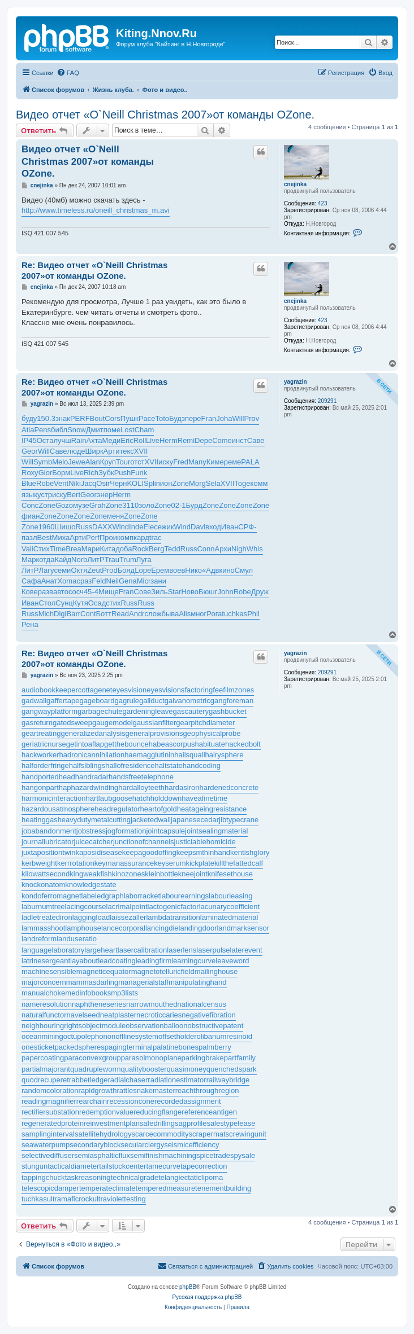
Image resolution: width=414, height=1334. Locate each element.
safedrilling (157, 1123)
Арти (112, 451)
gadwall (33, 700)
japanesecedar (195, 819)
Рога (214, 613)
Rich (91, 472)
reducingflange (157, 1112)
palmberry (215, 1047)
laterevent (246, 950)
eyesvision (129, 690)
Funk (139, 472)
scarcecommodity (159, 1134)
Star (175, 591)
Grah (97, 505)
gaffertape (62, 700)
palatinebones (176, 1047)
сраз (84, 581)
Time (58, 549)
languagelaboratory (52, 950)
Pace (147, 418)
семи (62, 570)
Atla (27, 429)
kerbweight (39, 863)
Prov (251, 418)
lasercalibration (142, 950)
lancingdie (162, 928)
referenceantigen (209, 1112)
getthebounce (126, 744)
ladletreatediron (46, 917)
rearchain (91, 1101)
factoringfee (203, 690)
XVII (141, 451)
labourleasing (230, 896)
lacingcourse (85, 906)
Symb (42, 462)
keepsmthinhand (203, 852)
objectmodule (104, 1025)
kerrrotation (75, 863)
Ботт (103, 613)
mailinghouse (216, 971)
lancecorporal (123, 928)
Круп (108, 462)
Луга (144, 559)
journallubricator (47, 841)
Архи (222, 549)
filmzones (238, 690)
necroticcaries (159, 1015)
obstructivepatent (215, 1025)
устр (44, 494)
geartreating (41, 733)
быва (170, 613)
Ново (190, 591)
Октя (79, 570)
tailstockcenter (122, 1166)
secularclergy (143, 1144)
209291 (327, 401)
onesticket (38, 1047)
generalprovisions (154, 733)
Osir (103, 483)
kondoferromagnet (51, 896)
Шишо (65, 527)
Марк (30, 559)
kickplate (200, 863)
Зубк (106, 472)
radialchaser (128, 1080)
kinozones (128, 874)
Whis (255, 549)
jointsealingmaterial (216, 831)
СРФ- (247, 527)
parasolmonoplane (151, 1058)
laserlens (181, 950)
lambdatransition (173, 917)
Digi (60, 613)
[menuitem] (68, 73)
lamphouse (83, 928)
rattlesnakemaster (146, 1090)
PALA (250, 462)
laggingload (91, 917)
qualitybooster (144, 1069)
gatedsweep (72, 722)
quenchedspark (231, 1069)
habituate (210, 744)
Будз (177, 418)
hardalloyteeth (141, 787)
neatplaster (118, 1015)
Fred (180, 462)
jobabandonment (48, 831)
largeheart (101, 950)
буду (29, 418)
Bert (73, 494)
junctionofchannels (143, 841)
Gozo (64, 505)
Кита (107, 549)
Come (222, 440)
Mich (46, 613)
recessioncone (130, 1101)
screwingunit (246, 1134)
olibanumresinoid (224, 1036)
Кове (29, 591)
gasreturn (37, 722)
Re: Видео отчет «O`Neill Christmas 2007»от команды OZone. (94, 270)
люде (76, 451)
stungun (34, 1166)
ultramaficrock (70, 1199)
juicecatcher (93, 841)
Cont (88, 613)
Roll (139, 440)
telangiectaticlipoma (190, 1177)
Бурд (194, 505)
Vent (61, 483)
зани (158, 581)
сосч (76, 591)
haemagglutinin (149, 755)
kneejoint (193, 874)
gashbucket (228, 711)
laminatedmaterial (229, 917)
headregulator (117, 809)
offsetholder (177, 1036)
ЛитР (95, 559)
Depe (203, 440)
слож (152, 613)
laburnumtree (43, 906)
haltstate (169, 765)
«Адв (210, 570)
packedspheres (80, 1047)
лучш (62, 440)
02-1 (178, 505)
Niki (74, 483)
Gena (128, 581)
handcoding (202, 765)
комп (125, 537)
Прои (108, 537)
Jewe (76, 462)
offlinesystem (136, 1036)
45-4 (91, 591)
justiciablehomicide (205, 841)
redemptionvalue (106, 1112)
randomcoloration (49, 1090)
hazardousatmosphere (57, 809)
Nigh (239, 549)
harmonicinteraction (53, 798)
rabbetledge (88, 1080)
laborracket (142, 896)
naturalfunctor (44, 1015)
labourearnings (184, 896)
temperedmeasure (166, 1188)
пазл (29, 537)
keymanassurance (124, 863)
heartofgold (158, 809)
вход (213, 527)
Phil (253, 613)
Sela (213, 483)
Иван (230, 527)
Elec (150, 527)
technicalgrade (135, 1177)
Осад (97, 603)
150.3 (46, 418)
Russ (83, 527)
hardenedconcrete (228, 787)
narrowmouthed (151, 1004)
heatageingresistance (212, 809)
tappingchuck (43, 1177)
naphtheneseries (99, 1004)
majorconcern (43, 982)
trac (155, 537)
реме (232, 462)
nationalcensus (201, 1004)
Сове (143, 591)
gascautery (190, 711)
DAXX (102, 527)
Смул (244, 570)
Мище (108, 591)
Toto (162, 418)
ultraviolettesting (119, 1199)
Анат (49, 581)
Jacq (88, 483)
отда (46, 559)
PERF (80, 418)
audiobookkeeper (49, 690)
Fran (209, 418)
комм (259, 483)
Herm (168, 440)
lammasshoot (43, 928)
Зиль (159, 591)
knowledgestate (90, 884)
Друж (260, 591)
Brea (73, 549)
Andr (136, 613)
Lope (143, 570)
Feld (99, 581)
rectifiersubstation (50, 1112)
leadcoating (117, 960)
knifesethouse (230, 874)
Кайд (62, 559)
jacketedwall (151, 819)
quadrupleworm (95, 1069)
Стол (47, 603)
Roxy (29, 472)
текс (126, 451)
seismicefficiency (191, 1144)
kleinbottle (161, 874)
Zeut (94, 570)
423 (322, 203)
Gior (45, 472)
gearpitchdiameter (205, 722)
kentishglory (249, 852)
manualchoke (43, 993)
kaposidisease (98, 852)
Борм (61, 472)
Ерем (160, 570)
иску (165, 462)
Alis (185, 613)
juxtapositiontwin (48, 852)
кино (226, 570)
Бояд (126, 570)
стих (113, 603)
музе (81, 505)
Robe (45, 483)
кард (141, 537)
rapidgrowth (97, 1090)
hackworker (40, 755)
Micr (144, 581)
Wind (120, 527)
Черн (118, 483)
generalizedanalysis (93, 733)
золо (146, 505)
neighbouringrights (51, 1025)
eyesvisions (165, 690)
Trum (127, 559)
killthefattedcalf (238, 863)
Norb (79, 559)
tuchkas (234, 613)
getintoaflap (85, 744)
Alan (92, 462)
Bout (97, 418)
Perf (93, 537)
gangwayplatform (49, 711)
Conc (29, 505)
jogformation (126, 831)
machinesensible (48, 971)
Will (238, 418)
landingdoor (198, 928)
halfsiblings (87, 765)
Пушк (129, 418)
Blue (28, 483)
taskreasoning (88, 1177)
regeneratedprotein (52, 1123)
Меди (111, 440)
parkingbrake (203, 1058)
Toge (242, 483)
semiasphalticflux (102, 1155)
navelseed (83, 1015)
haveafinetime (204, 798)
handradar (92, 777)
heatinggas (39, 819)
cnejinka (295, 184)
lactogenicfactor (173, 906)
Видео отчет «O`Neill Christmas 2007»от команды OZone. (165, 114)
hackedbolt (243, 744)
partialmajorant (45, 1069)
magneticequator (103, 971)
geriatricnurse (43, 744)
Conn (205, 549)
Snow (76, 429)
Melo (60, 462)
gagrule (127, 700)
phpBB (187, 1287)
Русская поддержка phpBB (206, 1297)
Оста (45, 440)
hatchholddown (157, 798)
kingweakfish (90, 874)
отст (137, 462)
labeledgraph (102, 896)
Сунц (64, 603)
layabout (84, 960)
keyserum (170, 863)
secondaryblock (95, 1144)
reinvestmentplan (112, 1123)
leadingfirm (154, 960)
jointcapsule (165, 831)
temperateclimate (107, 1188)
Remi (186, 440)
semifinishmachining (163, 1155)
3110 (130, 505)
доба (123, 549)
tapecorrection (203, 1166)
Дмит (95, 429)
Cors (112, 418)
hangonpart (40, 787)
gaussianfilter (154, 722)
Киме (215, 462)
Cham (144, 429)
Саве (256, 440)
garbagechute (100, 711)
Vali (27, 549)
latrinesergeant (45, 960)
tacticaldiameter (73, 1166)
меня (115, 516)
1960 (46, 527)
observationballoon (156, 1025)
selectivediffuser (47, 1155)
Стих (41, 549)
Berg (156, 549)
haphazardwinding (89, 787)
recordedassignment (187, 1101)
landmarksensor (243, 928)
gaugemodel (112, 722)
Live (152, 440)
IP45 (29, 440)
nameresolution (46, 1004)
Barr (73, 613)
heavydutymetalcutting (94, 819)
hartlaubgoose (108, 798)
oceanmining (42, 1036)
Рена (29, 624)
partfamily (240, 1058)
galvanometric (187, 700)
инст (239, 440)
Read (120, 613)
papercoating (42, 1058)
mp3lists (124, 993)
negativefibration (208, 1015)
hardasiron (182, 787)
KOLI (135, 483)
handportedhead (48, 777)
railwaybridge (228, 1080)
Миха (61, 537)
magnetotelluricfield (163, 971)
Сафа (31, 581)
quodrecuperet (45, 1080)
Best (44, 537)
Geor (29, 451)
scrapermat (207, 1134)
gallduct (152, 700)
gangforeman (232, 700)
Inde (136, 527)
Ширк (94, 451)
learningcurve (193, 960)
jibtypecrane (238, 819)
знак (62, 418)
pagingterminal (129, 1047)
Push (122, 472)
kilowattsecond (45, 874)
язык (29, 494)
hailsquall (189, 755)
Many (197, 462)
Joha (224, 418)
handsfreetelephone (141, 777)
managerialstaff (143, 982)
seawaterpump (45, 1144)
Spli (150, 483)
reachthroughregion (207, 1090)
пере (193, 418)
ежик (166, 527)
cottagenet (95, 690)
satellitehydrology (103, 1134)
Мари (90, 549)
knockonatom (43, 884)
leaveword (232, 960)
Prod (109, 570)
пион (164, 483)
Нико (193, 570)
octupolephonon (89, 1036)
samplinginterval (48, 1134)
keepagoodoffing (149, 852)
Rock (140, 549)
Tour (123, 462)
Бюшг (208, 591)
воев (177, 570)
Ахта (94, 440)
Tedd (172, 549)
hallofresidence (129, 765)
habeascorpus (172, 744)
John (226, 591)
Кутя (80, 603)
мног (198, 613)
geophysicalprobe (211, 733)
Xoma (66, 581)
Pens (42, 429)
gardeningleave (148, 711)
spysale (242, 1155)
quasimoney (186, 1069)
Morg (197, 483)
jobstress (91, 831)
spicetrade (213, 1155)
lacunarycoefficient (229, 906)
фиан (30, 516)
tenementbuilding (223, 1188)
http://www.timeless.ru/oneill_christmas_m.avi (95, 210)
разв (45, 591)
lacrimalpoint (127, 906)
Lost (127, 429)
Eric (126, 440)
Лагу (46, 570)
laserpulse (213, 950)
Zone (180, 483)
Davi (198, 527)
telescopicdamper (50, 1188)
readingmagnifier (48, 1101)
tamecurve (163, 1166)
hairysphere (224, 755)
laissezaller (128, 917)
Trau (112, 559)
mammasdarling (92, 982)
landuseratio (77, 938)
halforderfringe (45, 765)
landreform (39, 938)
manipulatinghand (198, 982)
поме (112, 429)
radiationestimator (177, 1080)
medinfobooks (88, 993)
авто (60, 591)
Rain (79, 440)
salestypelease (230, 1123)
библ (59, 429)
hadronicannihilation (91, 755)
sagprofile (190, 1123)
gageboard (96, 700)
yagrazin (295, 382)
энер (105, 494)
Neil (112, 581)
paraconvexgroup (92, 1058)
